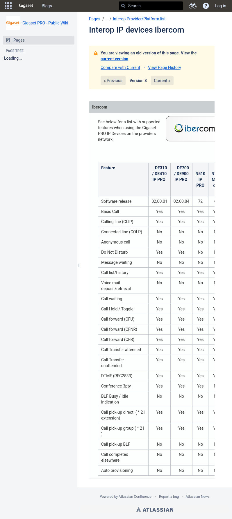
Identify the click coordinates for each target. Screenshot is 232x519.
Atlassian (154, 509)
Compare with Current (120, 67)
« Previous (113, 80)
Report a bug (169, 497)
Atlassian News (197, 497)
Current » (162, 80)
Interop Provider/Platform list (139, 19)
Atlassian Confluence (135, 497)
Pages (94, 19)
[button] (8, 6)
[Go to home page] (26, 6)
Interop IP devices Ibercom (136, 30)
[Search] (123, 5)
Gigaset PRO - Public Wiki (45, 23)
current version (114, 58)
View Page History (164, 67)
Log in (220, 5)
